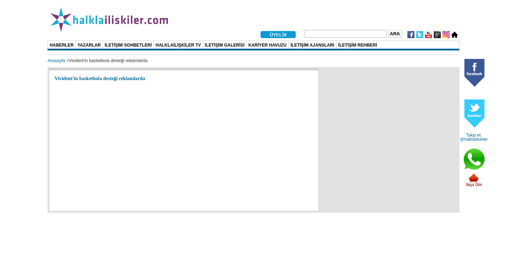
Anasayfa (56, 60)
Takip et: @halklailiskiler (474, 137)
